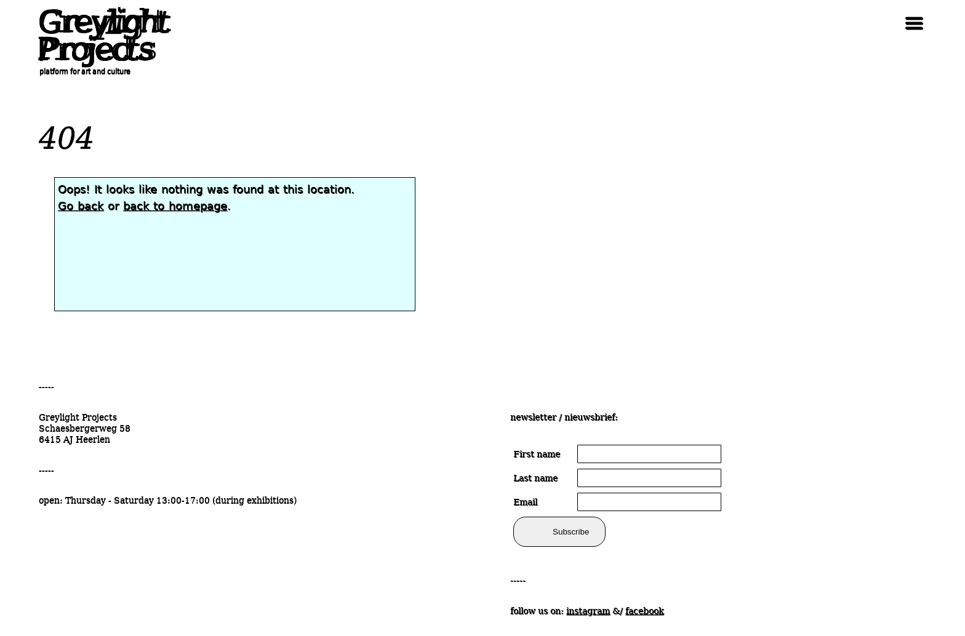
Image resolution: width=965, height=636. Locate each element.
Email (525, 502)
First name (536, 454)
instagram (588, 611)
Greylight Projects (100, 35)
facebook (644, 611)
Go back (80, 205)
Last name (535, 478)
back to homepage (175, 205)
